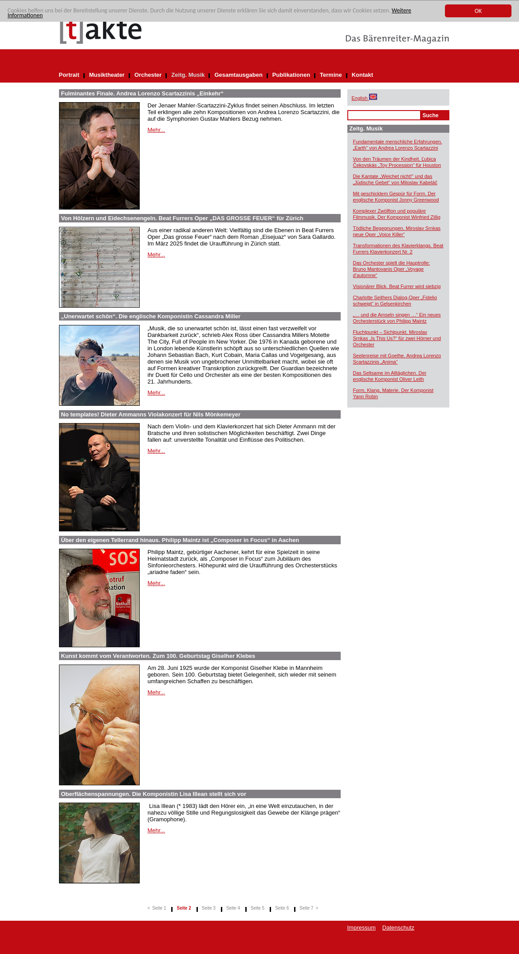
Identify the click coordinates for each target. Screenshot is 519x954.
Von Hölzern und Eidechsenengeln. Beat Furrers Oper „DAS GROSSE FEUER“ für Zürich (182, 218)
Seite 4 (233, 908)
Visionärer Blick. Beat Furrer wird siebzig (397, 286)
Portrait (69, 74)
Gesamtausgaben (238, 74)
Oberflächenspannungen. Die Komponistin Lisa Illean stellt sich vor (154, 794)
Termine (331, 74)
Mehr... (156, 130)
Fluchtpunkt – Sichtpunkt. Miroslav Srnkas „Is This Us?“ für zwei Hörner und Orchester (397, 338)
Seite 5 (257, 908)
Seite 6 (282, 908)
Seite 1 (159, 908)
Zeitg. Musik (187, 74)
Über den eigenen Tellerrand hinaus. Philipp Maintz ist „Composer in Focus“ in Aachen (180, 540)
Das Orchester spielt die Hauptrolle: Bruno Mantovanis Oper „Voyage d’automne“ (391, 269)
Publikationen (291, 74)
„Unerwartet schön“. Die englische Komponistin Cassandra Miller (151, 316)
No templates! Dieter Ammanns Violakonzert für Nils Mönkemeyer (151, 414)
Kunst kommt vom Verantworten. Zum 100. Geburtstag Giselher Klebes (158, 656)
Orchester (147, 74)
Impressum (361, 927)
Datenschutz (398, 927)
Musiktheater (107, 74)
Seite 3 (209, 908)
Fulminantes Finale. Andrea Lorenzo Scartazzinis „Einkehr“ (142, 93)
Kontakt (362, 74)
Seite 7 (306, 908)
